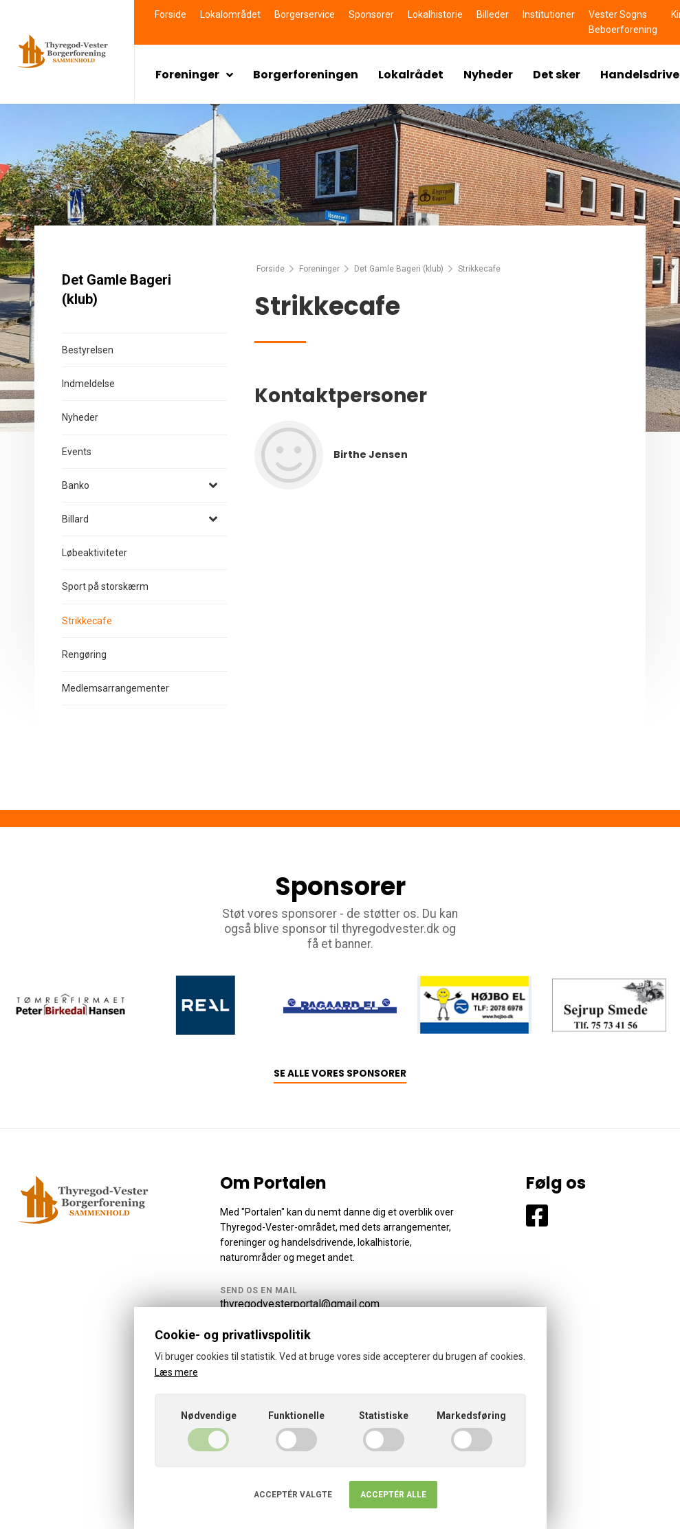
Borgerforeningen (305, 74)
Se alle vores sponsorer (340, 1073)
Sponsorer (371, 14)
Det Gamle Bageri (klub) (398, 269)
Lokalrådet (410, 74)
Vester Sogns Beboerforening (623, 22)
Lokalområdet (230, 14)
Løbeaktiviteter (94, 552)
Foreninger (194, 74)
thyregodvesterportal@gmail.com (300, 1303)
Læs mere (176, 1372)
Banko (75, 485)
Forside (170, 14)
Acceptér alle (393, 1494)
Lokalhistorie (435, 14)
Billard (75, 519)
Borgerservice (304, 14)
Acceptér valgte (293, 1494)
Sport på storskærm (105, 586)
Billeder (492, 14)
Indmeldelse (88, 383)
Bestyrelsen (87, 349)
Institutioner (549, 14)
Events (76, 451)
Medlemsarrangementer (115, 688)
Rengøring (84, 654)
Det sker (556, 74)
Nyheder (488, 74)
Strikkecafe (87, 620)
